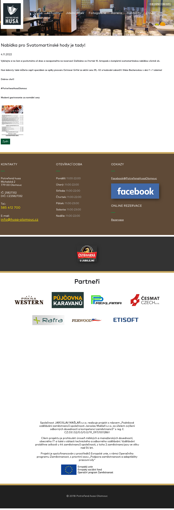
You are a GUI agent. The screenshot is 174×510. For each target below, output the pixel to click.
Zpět (5, 141)
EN (157, 4)
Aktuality (54, 13)
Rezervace (42, 17)
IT (168, 4)
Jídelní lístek (75, 13)
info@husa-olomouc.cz (19, 219)
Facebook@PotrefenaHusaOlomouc (134, 178)
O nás (150, 13)
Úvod (38, 13)
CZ (151, 4)
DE (163, 4)
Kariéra (116, 13)
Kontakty (134, 13)
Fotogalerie (97, 13)
